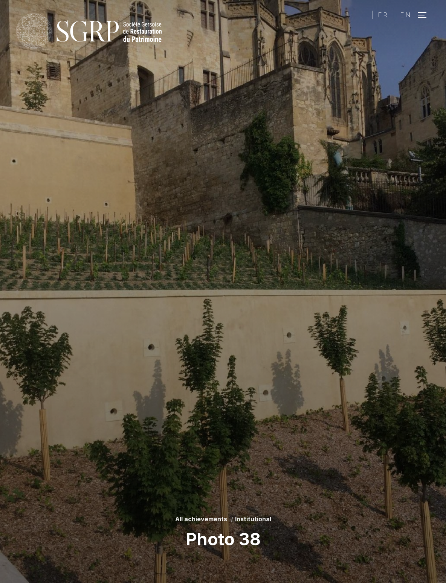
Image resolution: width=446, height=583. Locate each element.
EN (406, 15)
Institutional (253, 519)
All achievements (201, 519)
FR (383, 15)
